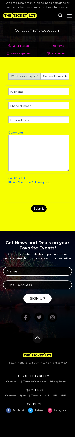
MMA (64, 395)
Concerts (10, 395)
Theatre (36, 395)
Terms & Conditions (34, 381)
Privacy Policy (58, 381)
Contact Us (13, 381)
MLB (46, 395)
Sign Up (37, 298)
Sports (24, 395)
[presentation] (38, 192)
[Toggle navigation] (69, 15)
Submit (39, 208)
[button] (60, 15)
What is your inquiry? (24, 76)
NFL (55, 395)
